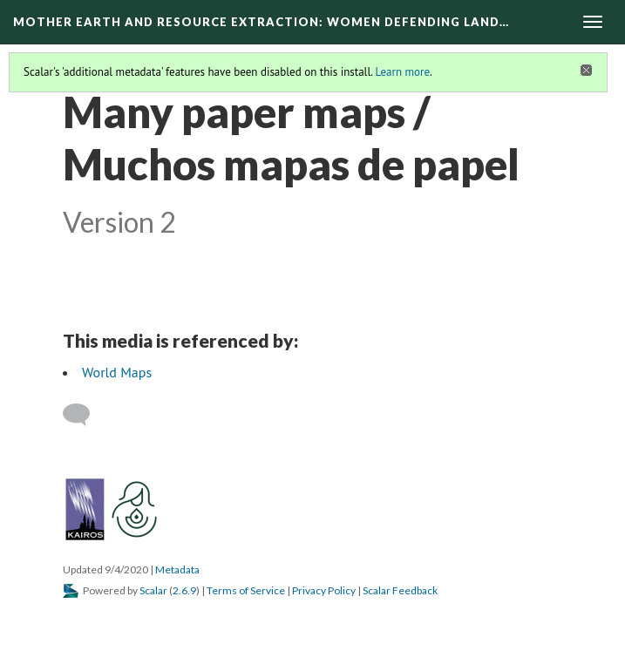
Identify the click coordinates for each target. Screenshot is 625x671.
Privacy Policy (324, 590)
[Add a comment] (84, 414)
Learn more (402, 71)
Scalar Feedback (400, 590)
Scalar (153, 590)
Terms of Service (246, 590)
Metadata (177, 569)
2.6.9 (184, 590)
